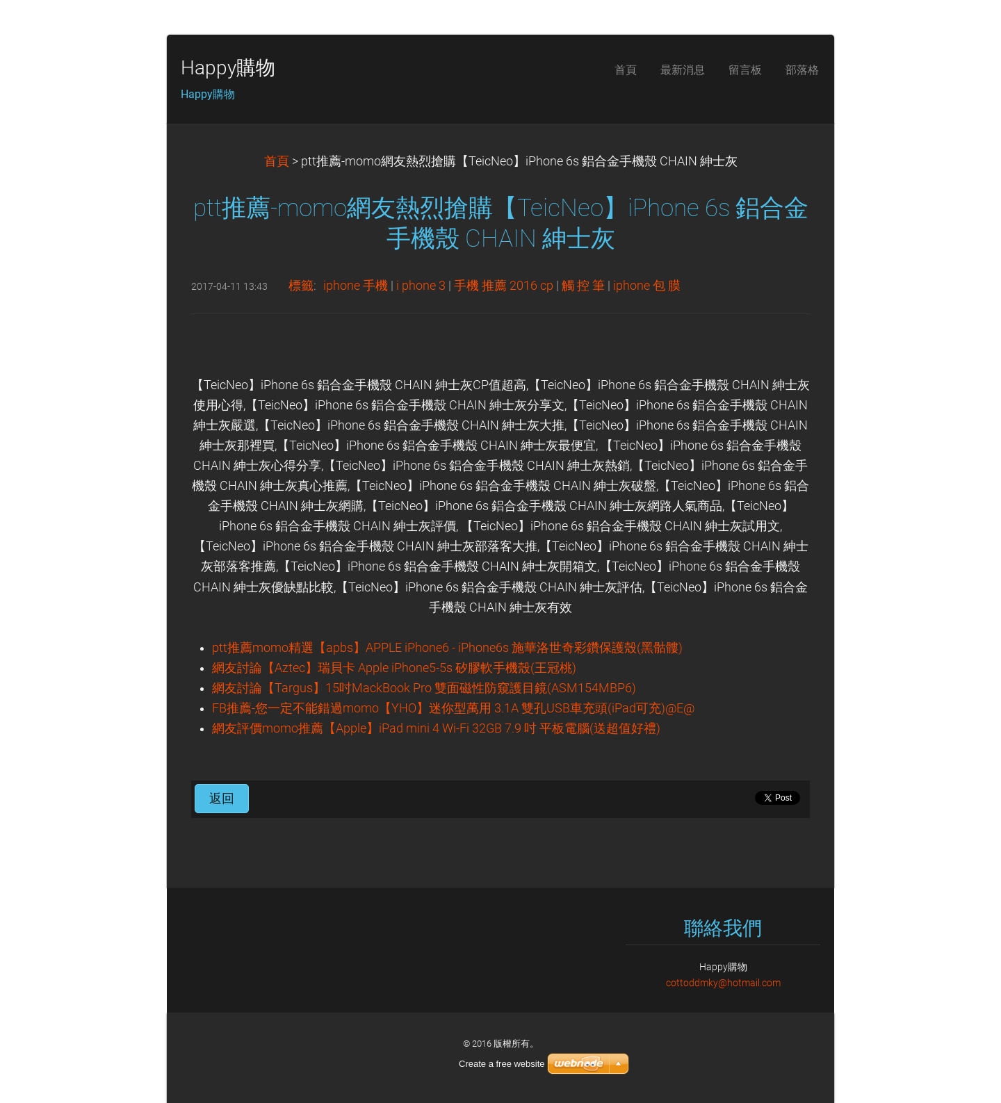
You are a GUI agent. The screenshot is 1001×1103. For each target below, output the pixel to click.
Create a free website (502, 1064)
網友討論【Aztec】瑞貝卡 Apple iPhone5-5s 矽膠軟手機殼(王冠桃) (394, 668)
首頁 (276, 161)
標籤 (301, 286)
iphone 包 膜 (647, 286)
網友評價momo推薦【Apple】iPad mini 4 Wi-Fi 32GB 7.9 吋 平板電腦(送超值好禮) (436, 728)
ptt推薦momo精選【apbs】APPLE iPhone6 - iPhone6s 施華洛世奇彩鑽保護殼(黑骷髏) (447, 648)
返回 (221, 799)
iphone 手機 (355, 286)
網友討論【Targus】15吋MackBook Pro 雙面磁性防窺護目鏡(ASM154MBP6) (424, 688)
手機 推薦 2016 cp (503, 286)
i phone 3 (421, 286)
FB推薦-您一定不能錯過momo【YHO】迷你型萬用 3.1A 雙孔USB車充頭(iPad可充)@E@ (453, 708)
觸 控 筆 (583, 286)
